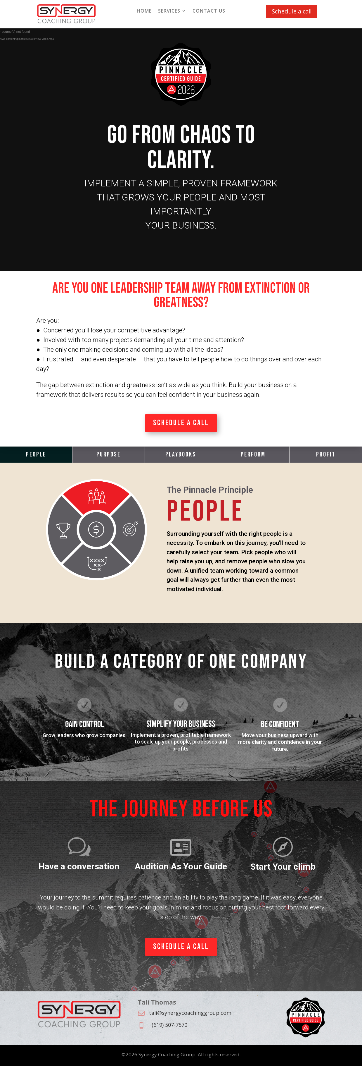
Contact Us (209, 11)
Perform (253, 455)
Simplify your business (180, 724)
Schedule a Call (181, 423)
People (36, 455)
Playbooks (180, 455)
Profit (325, 455)
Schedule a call (291, 11)
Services (169, 11)
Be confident (280, 724)
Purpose (108, 455)
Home (144, 11)
